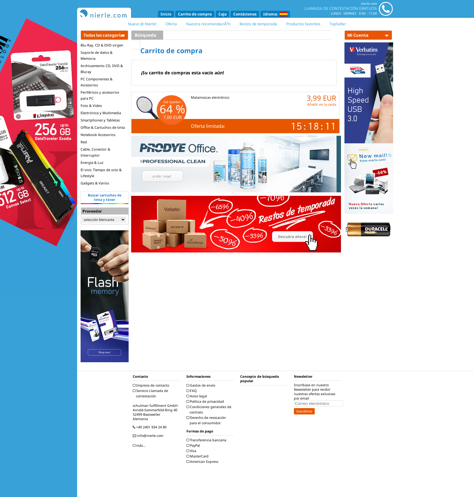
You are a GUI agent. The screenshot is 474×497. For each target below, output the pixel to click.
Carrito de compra (195, 14)
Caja (222, 14)
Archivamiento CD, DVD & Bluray (102, 68)
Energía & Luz (92, 162)
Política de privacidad (206, 401)
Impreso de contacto (151, 385)
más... (140, 445)
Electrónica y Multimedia (101, 112)
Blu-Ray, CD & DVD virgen (102, 45)
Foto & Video (91, 105)
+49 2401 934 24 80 (150, 427)
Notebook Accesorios (98, 134)
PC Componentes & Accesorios (96, 82)
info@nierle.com (148, 435)
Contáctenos (245, 14)
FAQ (192, 390)
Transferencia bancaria (207, 440)
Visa (192, 451)
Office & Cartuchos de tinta (103, 127)
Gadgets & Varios (95, 183)
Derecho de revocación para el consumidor (207, 420)
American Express (203, 461)
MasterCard (198, 456)
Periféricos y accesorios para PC (100, 95)
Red (84, 142)
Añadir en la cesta (321, 104)
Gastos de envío (201, 385)
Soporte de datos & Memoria (96, 55)
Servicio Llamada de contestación (151, 393)
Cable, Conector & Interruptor (95, 152)
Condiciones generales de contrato (209, 409)
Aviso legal (197, 396)
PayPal (194, 445)
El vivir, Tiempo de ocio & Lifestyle (101, 172)
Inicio (166, 14)
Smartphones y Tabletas (100, 120)
